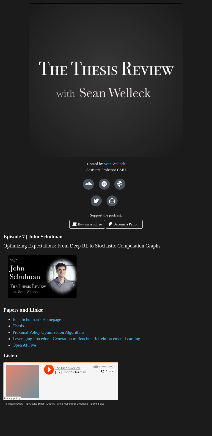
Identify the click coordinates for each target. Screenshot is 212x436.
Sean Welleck (114, 164)
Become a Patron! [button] (124, 224)
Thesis (18, 325)
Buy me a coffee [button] (87, 224)
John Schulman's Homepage (37, 319)
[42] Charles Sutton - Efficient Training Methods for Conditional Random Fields (64, 404)
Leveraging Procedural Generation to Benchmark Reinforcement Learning (76, 338)
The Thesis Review (13, 404)
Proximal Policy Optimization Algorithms (48, 332)
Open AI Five (24, 345)
